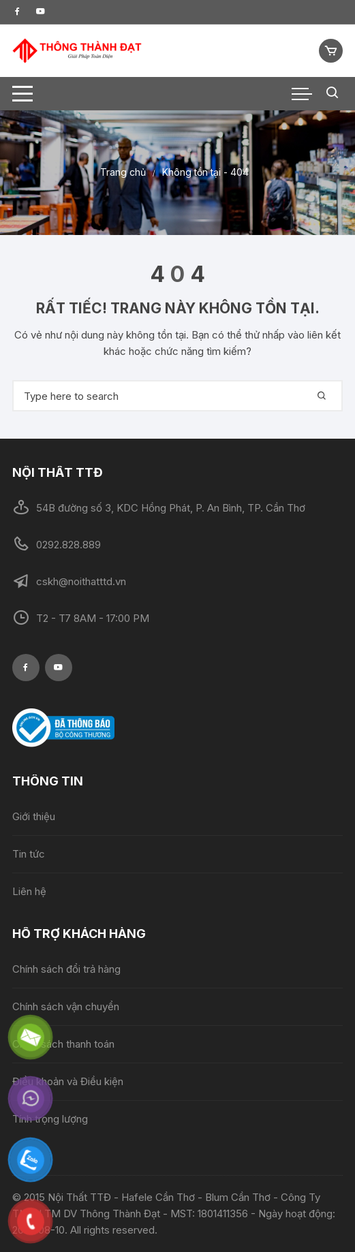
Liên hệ (29, 891)
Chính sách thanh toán (63, 1043)
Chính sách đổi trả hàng (66, 969)
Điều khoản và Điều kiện (67, 1081)
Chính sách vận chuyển (65, 1006)
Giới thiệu (33, 816)
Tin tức (28, 853)
